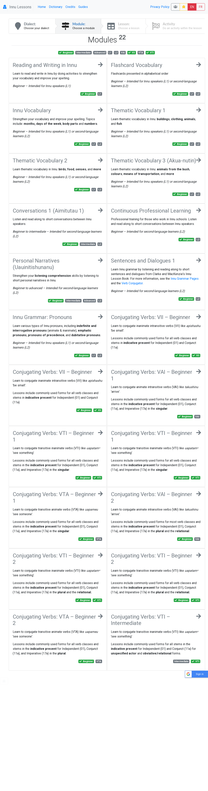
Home (42, 7)
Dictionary (55, 7)
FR (200, 7)
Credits (70, 7)
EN (192, 7)
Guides (83, 7)
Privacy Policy (159, 7)
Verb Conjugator (132, 283)
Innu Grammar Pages (185, 278)
